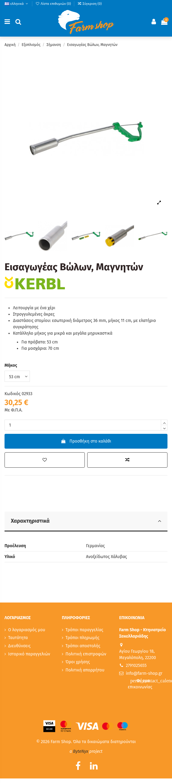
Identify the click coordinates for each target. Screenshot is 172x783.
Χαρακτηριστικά (86, 521)
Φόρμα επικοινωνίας (148, 684)
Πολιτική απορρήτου (84, 670)
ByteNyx (80, 751)
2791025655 (136, 665)
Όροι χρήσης (77, 661)
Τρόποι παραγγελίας (84, 629)
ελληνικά (17, 4)
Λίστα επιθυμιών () (53, 4)
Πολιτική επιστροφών (85, 654)
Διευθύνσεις (19, 645)
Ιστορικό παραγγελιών (29, 654)
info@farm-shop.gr (144, 673)
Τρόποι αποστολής (82, 645)
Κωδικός (13, 393)
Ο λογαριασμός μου (26, 629)
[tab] (86, 522)
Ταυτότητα (18, 637)
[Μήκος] (17, 376)
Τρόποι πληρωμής (82, 637)
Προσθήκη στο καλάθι (86, 441)
